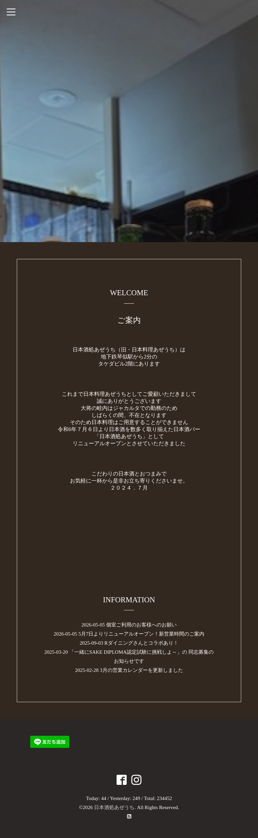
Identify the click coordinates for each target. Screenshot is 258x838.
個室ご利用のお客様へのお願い (141, 624)
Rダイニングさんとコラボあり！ (141, 643)
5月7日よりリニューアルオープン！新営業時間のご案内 (141, 634)
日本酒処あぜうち (114, 807)
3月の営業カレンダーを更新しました (141, 670)
